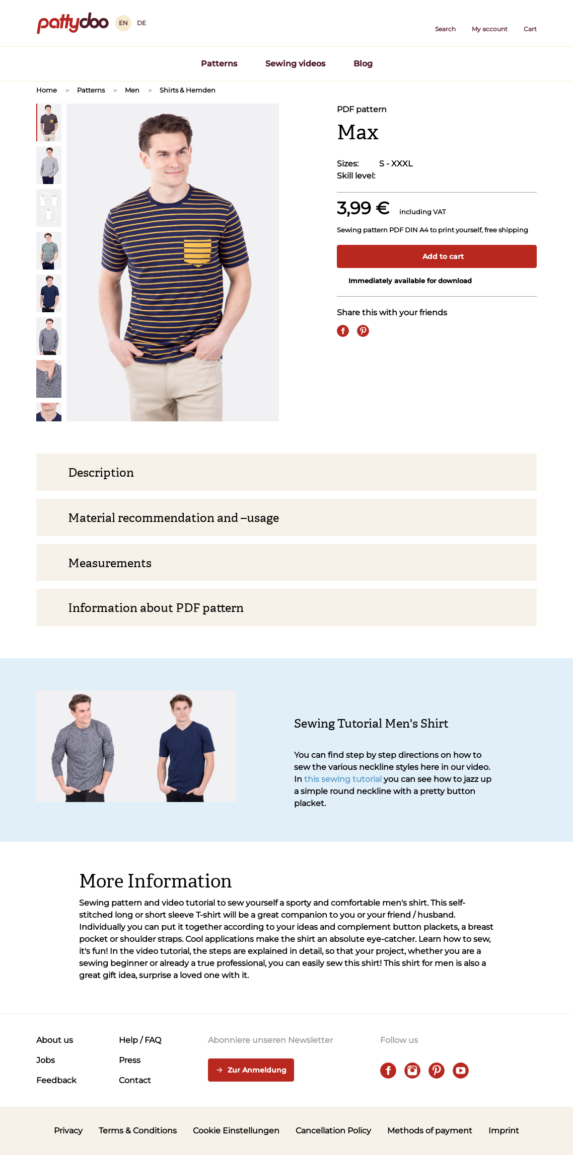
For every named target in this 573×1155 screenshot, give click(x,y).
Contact (135, 1080)
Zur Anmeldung (251, 1070)
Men (132, 90)
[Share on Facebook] (343, 331)
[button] (445, 23)
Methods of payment (429, 1130)
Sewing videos (295, 63)
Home (46, 90)
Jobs (45, 1060)
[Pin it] (363, 331)
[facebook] (388, 1070)
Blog (363, 63)
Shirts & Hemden (188, 90)
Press (129, 1060)
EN (123, 23)
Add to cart (437, 256)
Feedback (56, 1080)
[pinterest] (436, 1070)
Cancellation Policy (333, 1130)
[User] (490, 23)
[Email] (383, 331)
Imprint (503, 1130)
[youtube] (461, 1070)
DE (141, 23)
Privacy (68, 1130)
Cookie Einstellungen (236, 1130)
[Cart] (530, 23)
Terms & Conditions (138, 1130)
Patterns (219, 63)
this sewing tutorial (343, 779)
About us (54, 1040)
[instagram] (412, 1070)
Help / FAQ (140, 1040)
